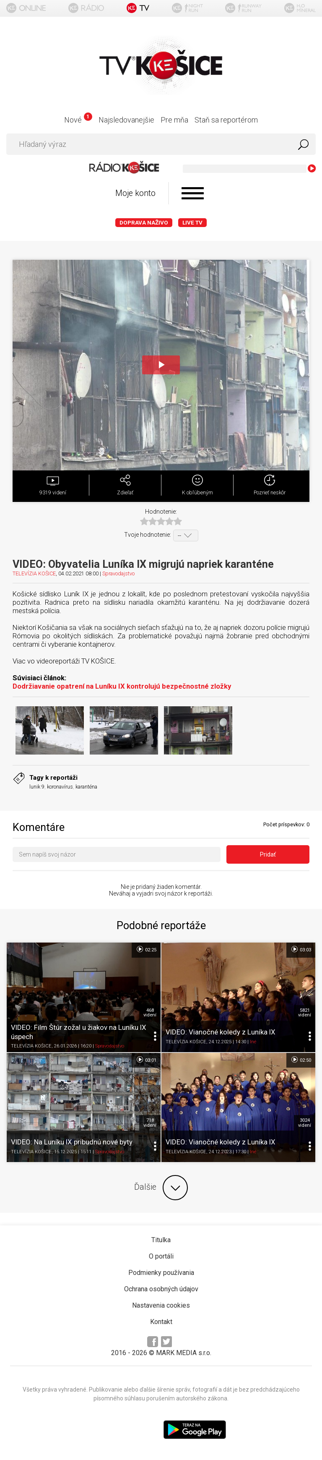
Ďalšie (161, 1187)
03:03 (301, 949)
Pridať (268, 854)
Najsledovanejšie (126, 119)
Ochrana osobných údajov (161, 1289)
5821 (304, 1013)
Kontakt (161, 1322)
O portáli (161, 1256)
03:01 (146, 1059)
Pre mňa (174, 119)
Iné (253, 1042)
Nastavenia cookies (161, 1305)
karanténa (86, 787)
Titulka (161, 1240)
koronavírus (60, 787)
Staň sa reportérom (226, 119)
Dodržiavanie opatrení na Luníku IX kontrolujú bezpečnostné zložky (122, 686)
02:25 (146, 949)
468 (149, 1013)
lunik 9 (36, 787)
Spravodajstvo (118, 573)
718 (149, 1123)
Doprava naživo (143, 222)
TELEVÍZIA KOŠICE (34, 573)
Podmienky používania (161, 1273)
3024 (304, 1123)
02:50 (301, 1059)
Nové (78, 119)
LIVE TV (192, 222)
